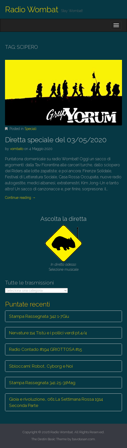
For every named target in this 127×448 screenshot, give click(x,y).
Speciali (30, 129)
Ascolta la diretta (63, 218)
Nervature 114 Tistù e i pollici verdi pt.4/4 (48, 332)
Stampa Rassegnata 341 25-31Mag (42, 382)
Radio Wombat (31, 9)
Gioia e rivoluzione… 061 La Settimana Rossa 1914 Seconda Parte (56, 402)
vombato (16, 149)
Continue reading (20, 198)
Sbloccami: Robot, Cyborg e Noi (41, 366)
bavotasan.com (83, 439)
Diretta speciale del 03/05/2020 (56, 140)
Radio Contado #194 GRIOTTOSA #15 (45, 349)
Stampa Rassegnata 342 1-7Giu (39, 316)
